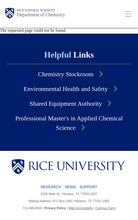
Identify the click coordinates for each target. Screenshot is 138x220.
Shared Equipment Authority (66, 103)
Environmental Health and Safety (66, 88)
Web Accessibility (80, 208)
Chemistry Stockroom (65, 74)
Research (51, 187)
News (70, 187)
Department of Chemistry (41, 14)
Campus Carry (105, 208)
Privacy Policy (55, 208)
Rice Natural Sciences (36, 10)
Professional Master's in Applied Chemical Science (69, 123)
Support (88, 187)
